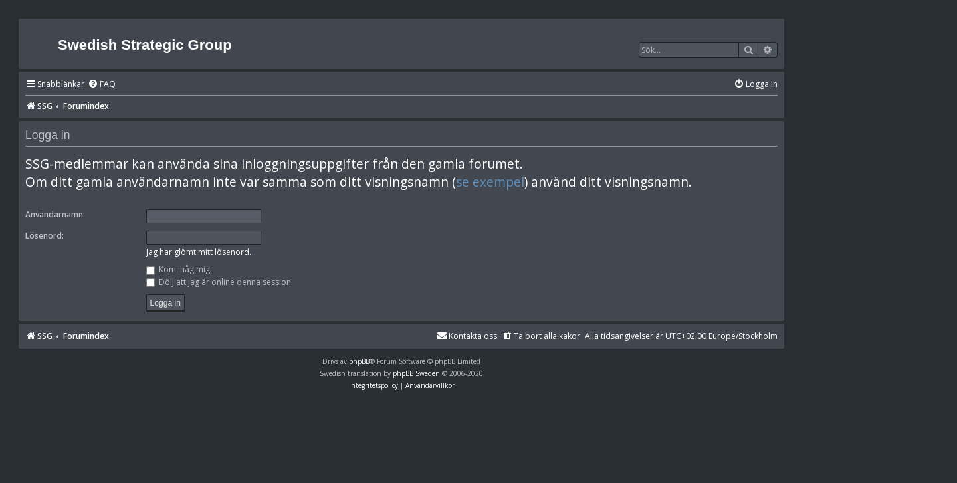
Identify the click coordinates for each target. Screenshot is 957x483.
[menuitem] (102, 85)
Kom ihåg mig (178, 269)
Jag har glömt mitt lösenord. (198, 252)
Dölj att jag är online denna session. (219, 282)
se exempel (490, 182)
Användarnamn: (55, 214)
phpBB (359, 361)
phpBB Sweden (416, 373)
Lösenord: (44, 235)
